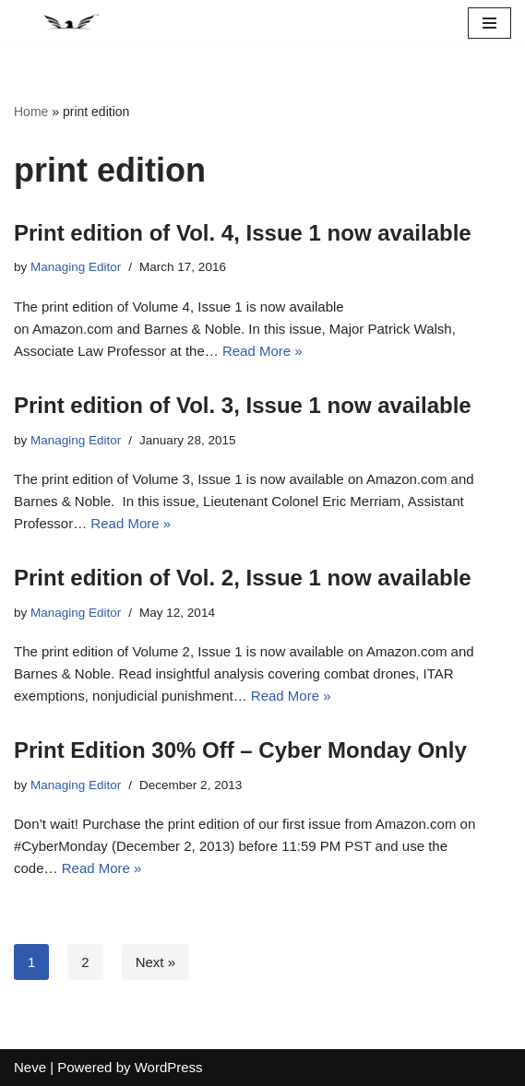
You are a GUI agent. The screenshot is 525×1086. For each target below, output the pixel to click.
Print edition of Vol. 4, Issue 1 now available (242, 232)
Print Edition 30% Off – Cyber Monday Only (240, 750)
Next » (155, 962)
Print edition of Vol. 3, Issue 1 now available (242, 405)
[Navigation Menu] (489, 23)
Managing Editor (75, 267)
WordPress (169, 1067)
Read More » (262, 351)
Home (31, 111)
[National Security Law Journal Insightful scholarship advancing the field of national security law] (69, 23)
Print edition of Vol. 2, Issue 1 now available (242, 577)
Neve (30, 1067)
